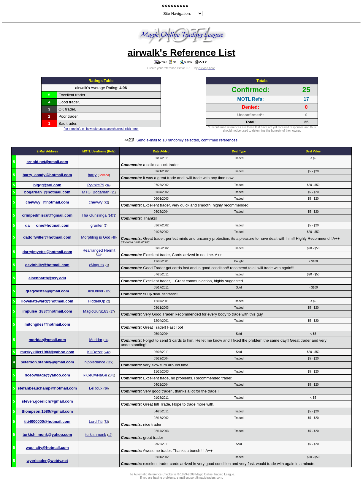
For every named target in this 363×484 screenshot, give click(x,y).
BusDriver (94, 291)
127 (107, 291)
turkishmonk (95, 434)
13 (99, 254)
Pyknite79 (95, 185)
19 (109, 434)
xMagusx (96, 265)
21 (113, 192)
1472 (112, 215)
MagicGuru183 (95, 311)
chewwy (95, 202)
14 (105, 340)
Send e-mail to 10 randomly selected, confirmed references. (188, 140)
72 (106, 202)
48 (114, 237)
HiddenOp (96, 301)
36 (106, 388)
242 (107, 352)
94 (108, 185)
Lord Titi (95, 421)
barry (92, 175)
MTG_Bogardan (96, 192)
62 (106, 421)
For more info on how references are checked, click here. (101, 128)
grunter (97, 225)
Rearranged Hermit (99, 250)
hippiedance (95, 362)
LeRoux (95, 388)
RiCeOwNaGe (95, 375)
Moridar (95, 340)
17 (112, 311)
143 (111, 375)
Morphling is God (95, 237)
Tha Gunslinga (94, 215)
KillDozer (95, 352)
